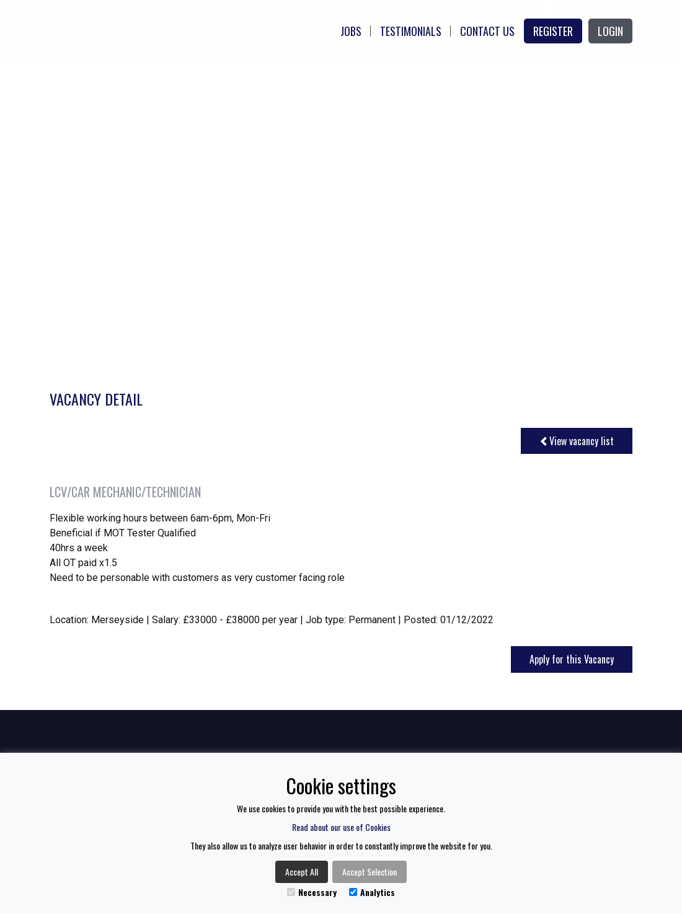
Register (553, 31)
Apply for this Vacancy (571, 659)
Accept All (301, 871)
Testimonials (410, 31)
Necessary (312, 891)
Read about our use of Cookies (341, 826)
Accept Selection (369, 871)
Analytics (372, 891)
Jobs (350, 31)
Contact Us (487, 31)
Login (610, 31)
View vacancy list (576, 440)
